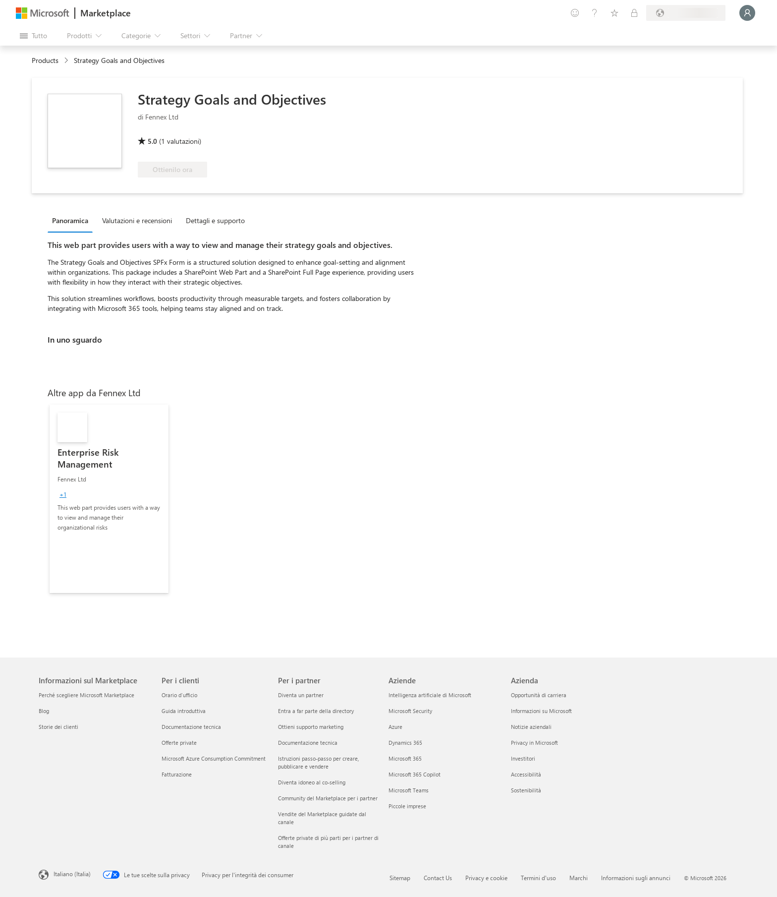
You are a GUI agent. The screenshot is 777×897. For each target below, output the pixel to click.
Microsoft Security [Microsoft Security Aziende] (410, 711)
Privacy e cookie (486, 878)
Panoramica (70, 220)
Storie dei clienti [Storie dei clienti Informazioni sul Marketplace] (58, 726)
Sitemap (399, 878)
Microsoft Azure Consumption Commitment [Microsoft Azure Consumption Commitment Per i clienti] (214, 758)
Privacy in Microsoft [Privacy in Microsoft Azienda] (534, 742)
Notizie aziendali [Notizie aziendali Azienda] (531, 726)
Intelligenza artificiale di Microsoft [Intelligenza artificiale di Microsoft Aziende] (429, 695)
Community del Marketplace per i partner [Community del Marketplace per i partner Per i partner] (328, 798)
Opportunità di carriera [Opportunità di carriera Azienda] (538, 695)
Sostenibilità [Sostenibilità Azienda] (526, 790)
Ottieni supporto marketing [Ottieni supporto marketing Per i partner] (310, 726)
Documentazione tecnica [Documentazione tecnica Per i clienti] (191, 726)
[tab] (73, 220)
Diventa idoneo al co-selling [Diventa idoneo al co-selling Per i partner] (311, 782)
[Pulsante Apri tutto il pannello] (33, 36)
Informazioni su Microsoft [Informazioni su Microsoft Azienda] (541, 711)
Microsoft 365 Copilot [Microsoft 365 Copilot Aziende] (414, 774)
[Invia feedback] (575, 13)
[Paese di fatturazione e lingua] (685, 13)
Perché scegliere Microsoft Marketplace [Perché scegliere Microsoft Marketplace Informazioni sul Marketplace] (86, 695)
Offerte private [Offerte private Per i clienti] (179, 742)
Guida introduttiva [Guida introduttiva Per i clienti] (184, 711)
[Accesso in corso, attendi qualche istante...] (747, 13)
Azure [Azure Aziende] (395, 726)
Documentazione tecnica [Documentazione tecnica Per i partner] (307, 742)
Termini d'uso (538, 878)
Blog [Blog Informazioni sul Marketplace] (44, 711)
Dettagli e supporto (215, 220)
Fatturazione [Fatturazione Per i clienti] (177, 774)
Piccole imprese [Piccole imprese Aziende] (407, 806)
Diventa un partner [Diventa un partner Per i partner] (301, 695)
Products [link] (45, 60)
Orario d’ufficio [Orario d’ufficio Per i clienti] (179, 695)
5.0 (152, 141)
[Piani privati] (634, 13)
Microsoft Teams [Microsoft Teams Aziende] (408, 790)
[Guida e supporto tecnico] (595, 13)
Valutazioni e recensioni (137, 220)
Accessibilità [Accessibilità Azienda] (526, 774)
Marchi (578, 878)
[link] (109, 499)
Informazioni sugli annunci (635, 878)
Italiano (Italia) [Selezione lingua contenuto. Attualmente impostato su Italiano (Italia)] (72, 874)
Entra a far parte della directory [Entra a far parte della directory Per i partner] (316, 711)
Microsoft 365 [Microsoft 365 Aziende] (405, 758)
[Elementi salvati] (614, 13)
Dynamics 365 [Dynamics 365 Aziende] (405, 742)
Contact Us (438, 878)
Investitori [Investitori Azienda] (523, 758)
